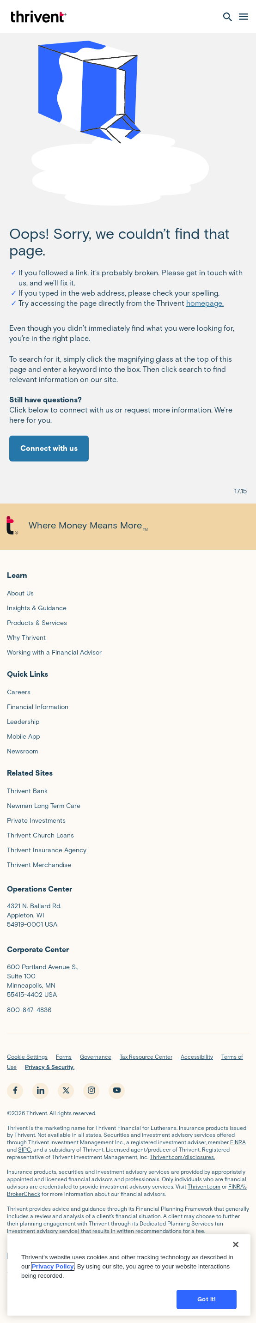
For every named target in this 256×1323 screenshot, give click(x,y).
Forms (64, 1056)
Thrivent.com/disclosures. (182, 1156)
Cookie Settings (27, 1056)
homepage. (205, 303)
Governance (95, 1056)
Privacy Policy (52, 1271)
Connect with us (49, 448)
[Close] (236, 1250)
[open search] (228, 16)
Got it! (206, 1304)
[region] (128, 1280)
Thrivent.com (204, 1186)
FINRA (238, 1142)
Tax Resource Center (146, 1056)
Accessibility (197, 1056)
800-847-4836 (29, 1010)
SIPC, (25, 1149)
